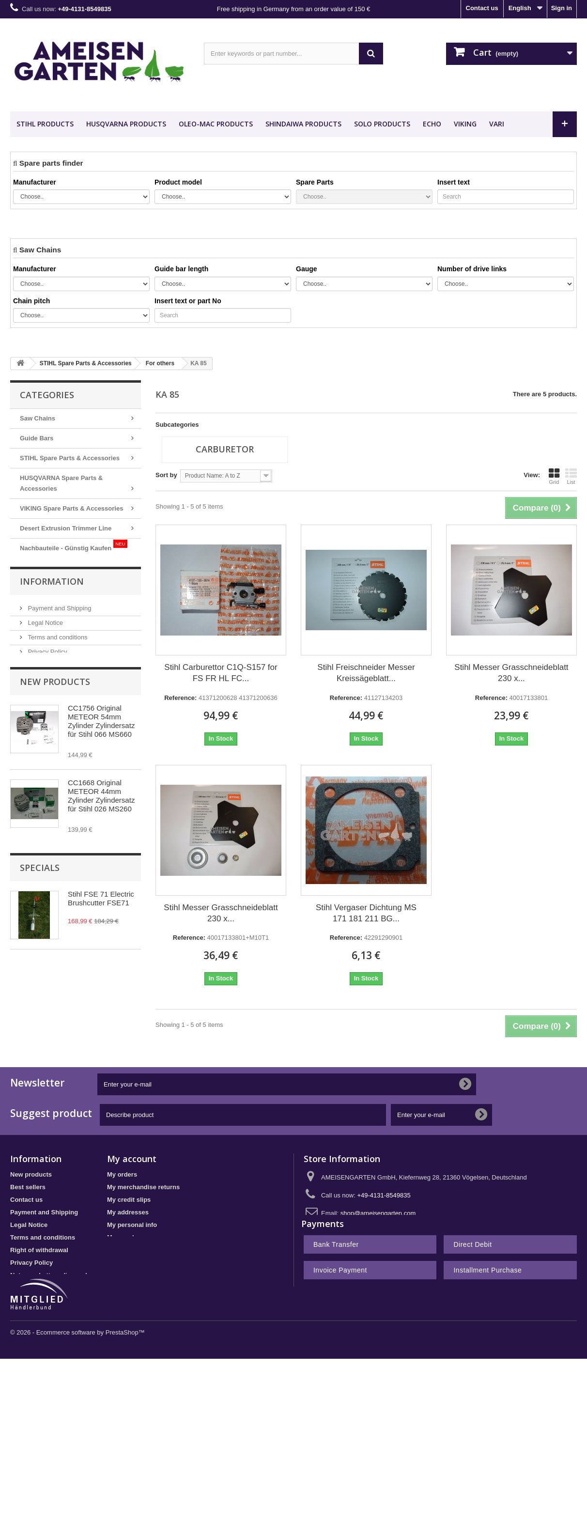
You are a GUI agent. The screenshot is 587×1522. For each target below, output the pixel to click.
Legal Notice (44, 648)
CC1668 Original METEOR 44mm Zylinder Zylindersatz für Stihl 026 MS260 (101, 827)
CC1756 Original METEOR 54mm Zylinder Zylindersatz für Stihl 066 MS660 (101, 753)
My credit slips (129, 1204)
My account (131, 1163)
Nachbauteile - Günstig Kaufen (73, 546)
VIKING (465, 123)
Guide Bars (36, 438)
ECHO (432, 123)
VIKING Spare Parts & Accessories (71, 508)
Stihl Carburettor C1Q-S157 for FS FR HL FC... (220, 673)
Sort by (166, 475)
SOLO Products (382, 123)
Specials (40, 928)
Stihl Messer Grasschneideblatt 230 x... (511, 673)
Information (52, 607)
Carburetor (225, 449)
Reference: (180, 697)
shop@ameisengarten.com (378, 1217)
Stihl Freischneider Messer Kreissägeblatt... (366, 673)
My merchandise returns (143, 1191)
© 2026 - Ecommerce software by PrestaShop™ (77, 1359)
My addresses (128, 1216)
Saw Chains (37, 418)
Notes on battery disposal (48, 1279)
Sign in (561, 8)
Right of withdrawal (39, 1254)
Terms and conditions (56, 662)
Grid (554, 476)
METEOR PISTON (54, 565)
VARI (496, 123)
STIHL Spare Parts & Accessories (70, 458)
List (571, 476)
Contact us (482, 8)
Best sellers (28, 1191)
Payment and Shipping (58, 633)
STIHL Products (45, 123)
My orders (122, 1178)
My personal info (132, 1229)
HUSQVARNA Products (126, 123)
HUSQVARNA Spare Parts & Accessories (61, 483)
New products (55, 713)
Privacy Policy (46, 677)
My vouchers (126, 1241)
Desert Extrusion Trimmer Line (65, 528)
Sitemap (22, 1292)
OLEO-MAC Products (216, 123)
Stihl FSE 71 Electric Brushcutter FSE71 (101, 958)
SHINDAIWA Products (303, 123)
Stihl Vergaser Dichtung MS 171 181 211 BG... (366, 913)
